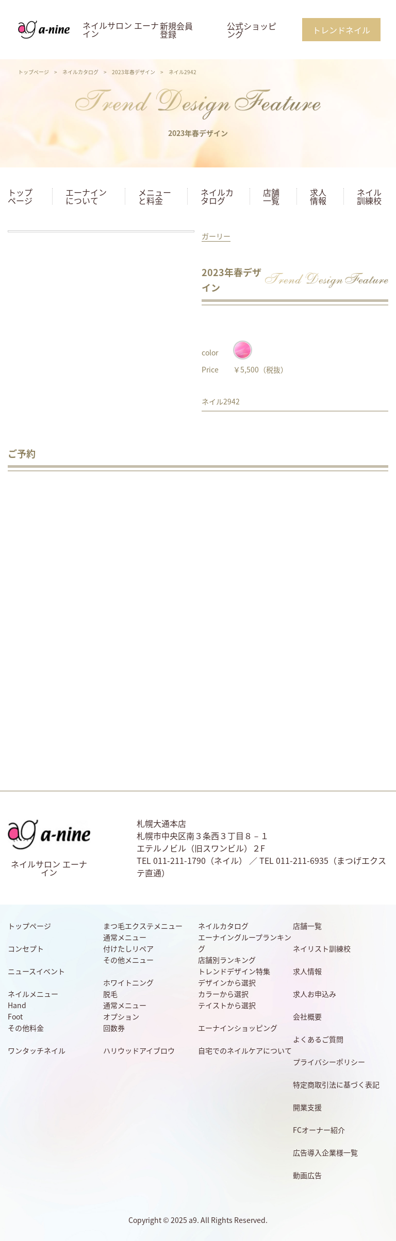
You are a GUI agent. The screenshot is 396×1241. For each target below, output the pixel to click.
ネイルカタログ (80, 72)
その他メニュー (128, 960)
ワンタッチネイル (36, 1050)
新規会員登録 (176, 30)
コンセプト (26, 948)
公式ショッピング (251, 30)
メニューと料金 (154, 196)
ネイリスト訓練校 (322, 948)
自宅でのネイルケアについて (245, 1050)
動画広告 (307, 1175)
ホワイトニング (128, 982)
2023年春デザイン (133, 72)
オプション (121, 1016)
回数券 (114, 1028)
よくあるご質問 (318, 1039)
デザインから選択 (227, 982)
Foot (15, 1016)
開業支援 (307, 1107)
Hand (17, 1005)
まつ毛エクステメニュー (143, 926)
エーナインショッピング (237, 1028)
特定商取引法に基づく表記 (336, 1084)
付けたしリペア (128, 948)
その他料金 (26, 1028)
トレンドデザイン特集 (234, 971)
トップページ (33, 72)
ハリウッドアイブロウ (139, 1050)
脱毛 (110, 994)
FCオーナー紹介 (319, 1130)
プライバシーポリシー (329, 1062)
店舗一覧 (271, 196)
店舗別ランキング (227, 960)
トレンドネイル (341, 30)
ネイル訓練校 (369, 196)
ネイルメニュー (33, 994)
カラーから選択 (223, 994)
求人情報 (318, 196)
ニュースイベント (36, 971)
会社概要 (307, 1016)
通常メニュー (124, 937)
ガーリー (216, 236)
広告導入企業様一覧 (325, 1152)
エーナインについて (86, 196)
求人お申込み (314, 994)
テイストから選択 (227, 1005)
